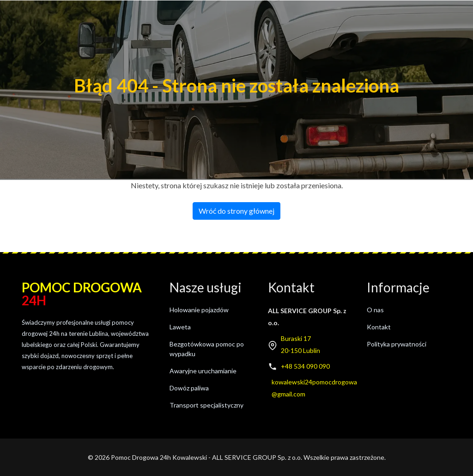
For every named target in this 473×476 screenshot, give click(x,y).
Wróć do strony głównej (236, 210)
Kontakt (379, 327)
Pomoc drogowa (82, 293)
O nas (375, 310)
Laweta (180, 327)
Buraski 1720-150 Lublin (300, 344)
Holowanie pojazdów (199, 310)
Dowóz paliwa (189, 388)
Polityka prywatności (396, 344)
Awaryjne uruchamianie (203, 371)
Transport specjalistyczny (206, 405)
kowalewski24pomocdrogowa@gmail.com (314, 388)
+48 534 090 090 (305, 366)
